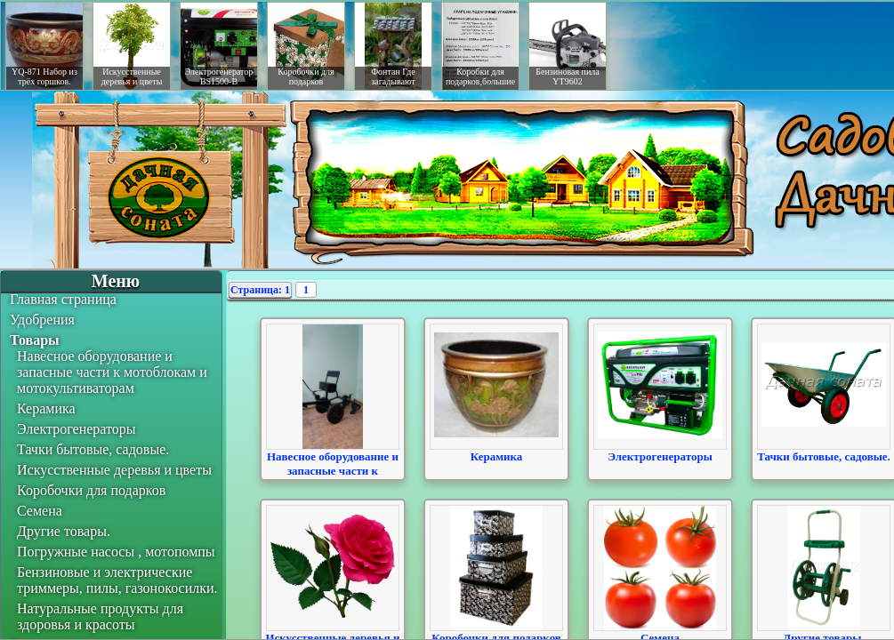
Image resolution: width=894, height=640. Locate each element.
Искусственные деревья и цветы (114, 469)
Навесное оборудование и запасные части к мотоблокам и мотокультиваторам (112, 372)
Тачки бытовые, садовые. (93, 449)
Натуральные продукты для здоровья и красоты (100, 616)
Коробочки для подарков (91, 490)
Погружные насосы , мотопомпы (116, 551)
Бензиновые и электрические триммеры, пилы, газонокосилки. (117, 580)
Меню (116, 281)
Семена (39, 510)
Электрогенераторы (76, 428)
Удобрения (42, 319)
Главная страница (63, 299)
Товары (35, 340)
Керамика (46, 408)
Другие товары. (63, 531)
